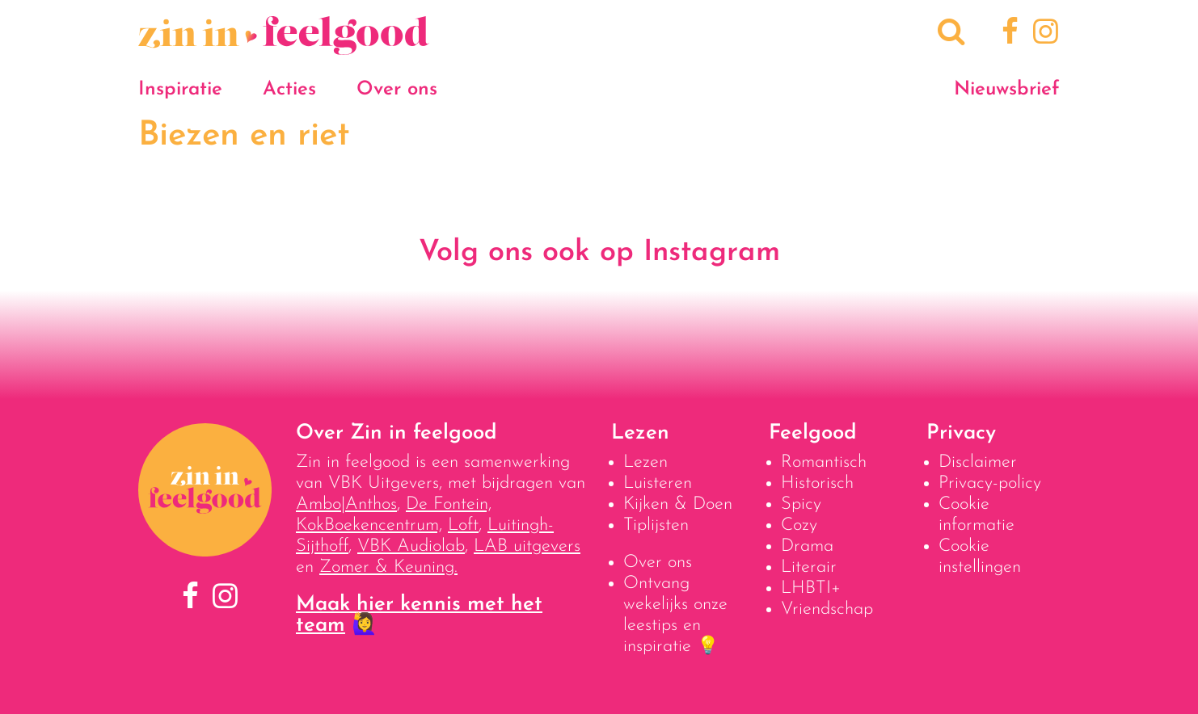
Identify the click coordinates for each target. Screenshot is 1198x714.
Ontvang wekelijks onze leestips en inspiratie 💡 (675, 615)
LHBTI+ (811, 588)
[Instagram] (1042, 33)
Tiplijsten (656, 525)
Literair (809, 567)
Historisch (817, 483)
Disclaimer (978, 462)
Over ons (396, 89)
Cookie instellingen (980, 557)
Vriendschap (827, 609)
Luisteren (657, 483)
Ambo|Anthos (346, 504)
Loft (463, 525)
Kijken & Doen (677, 504)
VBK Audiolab (411, 546)
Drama (807, 546)
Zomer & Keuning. (388, 567)
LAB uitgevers (527, 546)
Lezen (645, 462)
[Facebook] (1007, 33)
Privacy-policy (990, 483)
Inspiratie (180, 89)
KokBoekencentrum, (369, 525)
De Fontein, (448, 504)
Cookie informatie (977, 515)
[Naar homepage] (283, 46)
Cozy (799, 525)
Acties (289, 89)
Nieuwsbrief (1007, 89)
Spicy (801, 504)
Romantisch (824, 462)
